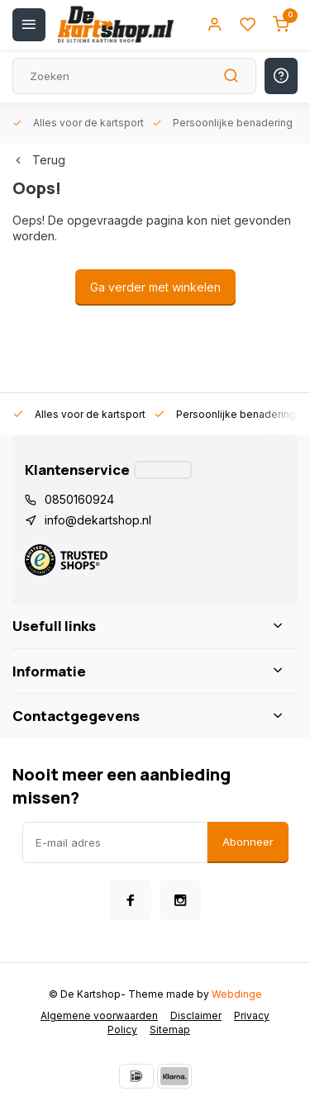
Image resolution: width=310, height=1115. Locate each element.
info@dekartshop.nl (98, 520)
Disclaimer (196, 1015)
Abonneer (248, 841)
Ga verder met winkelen (155, 287)
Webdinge (237, 994)
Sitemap (170, 1029)
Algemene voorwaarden (99, 1015)
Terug (38, 160)
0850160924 (79, 499)
